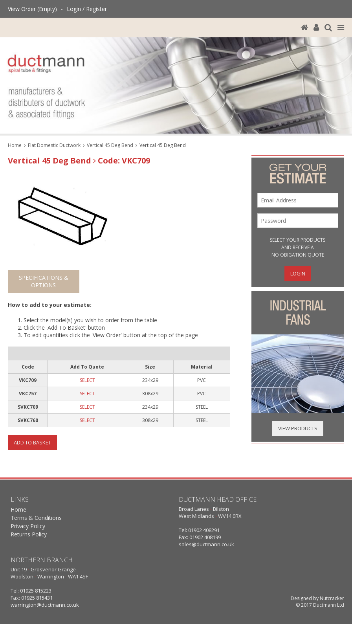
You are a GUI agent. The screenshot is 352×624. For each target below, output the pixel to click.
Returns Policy (29, 534)
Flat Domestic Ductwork (54, 145)
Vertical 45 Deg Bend (110, 145)
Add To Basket (32, 442)
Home (15, 145)
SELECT (87, 380)
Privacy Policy (28, 526)
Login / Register (87, 9)
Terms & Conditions (36, 517)
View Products (297, 428)
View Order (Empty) (32, 9)
